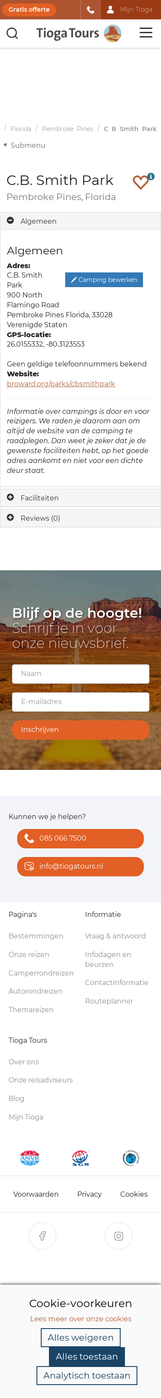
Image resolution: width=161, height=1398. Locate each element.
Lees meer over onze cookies (80, 1318)
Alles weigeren (81, 1337)
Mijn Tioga (26, 1117)
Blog (16, 1099)
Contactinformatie (117, 983)
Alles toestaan (87, 1356)
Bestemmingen (36, 936)
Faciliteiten (40, 498)
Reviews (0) (40, 518)
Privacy (89, 1194)
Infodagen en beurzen (108, 960)
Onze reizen (29, 955)
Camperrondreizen (41, 973)
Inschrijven (40, 730)
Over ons (24, 1062)
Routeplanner (109, 1001)
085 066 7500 (53, 839)
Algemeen (39, 221)
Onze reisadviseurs (41, 1080)
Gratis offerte (29, 9)
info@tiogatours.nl (62, 867)
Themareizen (31, 1010)
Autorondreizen (36, 991)
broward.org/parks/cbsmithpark (61, 384)
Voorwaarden (36, 1194)
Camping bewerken (104, 280)
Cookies (134, 1194)
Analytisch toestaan (87, 1375)
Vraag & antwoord (115, 936)
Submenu (28, 145)
